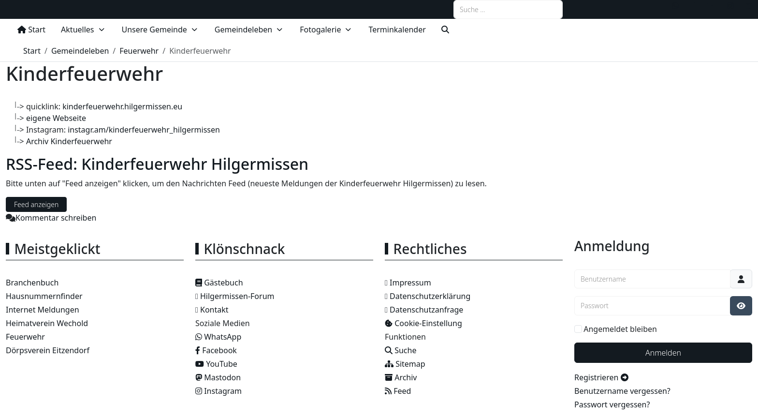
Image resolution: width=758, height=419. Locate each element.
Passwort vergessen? (612, 404)
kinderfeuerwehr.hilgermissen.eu (122, 106)
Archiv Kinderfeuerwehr (69, 141)
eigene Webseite (56, 118)
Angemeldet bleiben (620, 329)
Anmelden (663, 352)
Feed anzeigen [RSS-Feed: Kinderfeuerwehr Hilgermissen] (36, 204)
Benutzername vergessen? (622, 391)
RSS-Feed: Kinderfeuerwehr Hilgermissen (157, 163)
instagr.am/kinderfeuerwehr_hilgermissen (144, 129)
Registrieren (601, 377)
